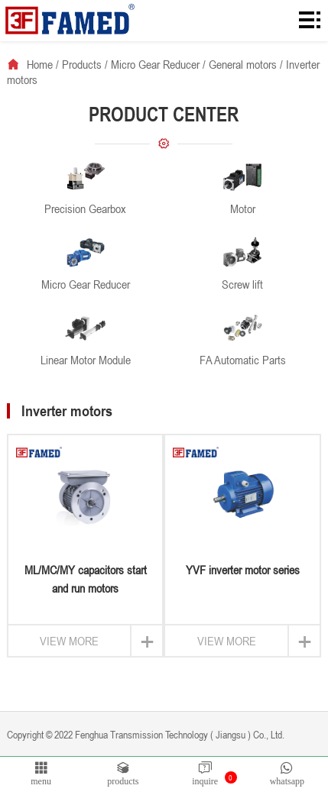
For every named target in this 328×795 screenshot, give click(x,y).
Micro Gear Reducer (155, 64)
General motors (243, 64)
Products (82, 64)
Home (40, 64)
